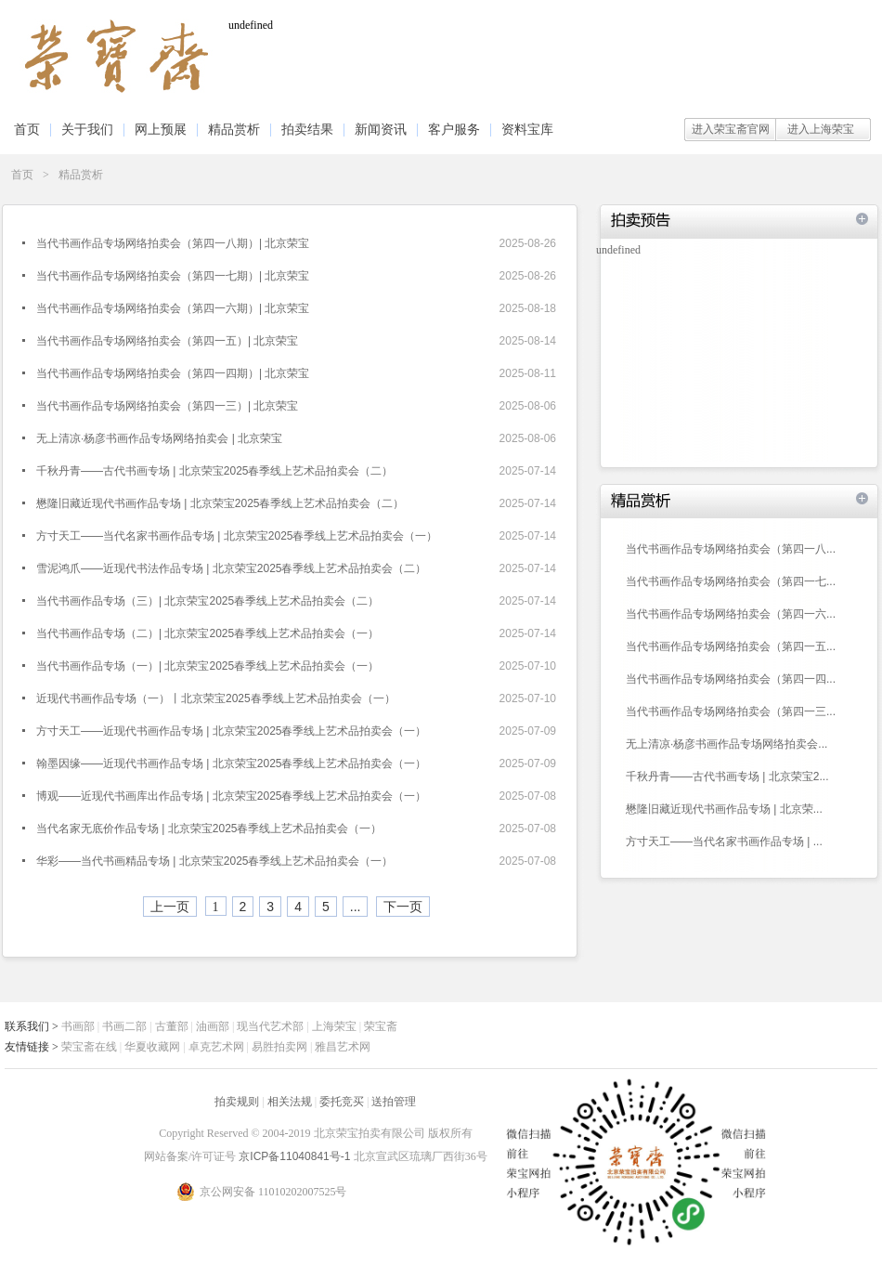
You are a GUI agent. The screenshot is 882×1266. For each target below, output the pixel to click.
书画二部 (124, 1026)
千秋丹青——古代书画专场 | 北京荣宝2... (727, 776)
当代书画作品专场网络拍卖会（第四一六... (731, 613)
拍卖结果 (307, 129)
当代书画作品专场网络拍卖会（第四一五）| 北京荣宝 (167, 340)
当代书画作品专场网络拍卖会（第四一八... (731, 548)
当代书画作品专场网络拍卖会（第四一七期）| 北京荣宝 (172, 275)
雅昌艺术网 (342, 1046)
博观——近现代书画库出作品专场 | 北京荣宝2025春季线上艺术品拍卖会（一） (231, 796)
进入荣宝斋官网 (731, 129)
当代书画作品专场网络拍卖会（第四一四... (731, 678)
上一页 (169, 906)
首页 (27, 129)
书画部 (78, 1026)
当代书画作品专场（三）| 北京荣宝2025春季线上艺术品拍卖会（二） (207, 600)
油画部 (212, 1026)
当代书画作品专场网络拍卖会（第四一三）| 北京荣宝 (167, 405)
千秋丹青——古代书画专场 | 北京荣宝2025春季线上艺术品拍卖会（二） (214, 470)
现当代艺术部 (270, 1026)
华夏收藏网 (152, 1046)
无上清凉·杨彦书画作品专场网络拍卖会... (726, 743)
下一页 (402, 906)
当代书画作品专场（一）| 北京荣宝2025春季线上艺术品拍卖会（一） (207, 665)
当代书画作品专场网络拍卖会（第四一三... (731, 711)
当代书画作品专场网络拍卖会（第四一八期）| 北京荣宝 (172, 243)
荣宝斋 (380, 1026)
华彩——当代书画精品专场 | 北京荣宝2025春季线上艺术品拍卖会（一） (214, 861)
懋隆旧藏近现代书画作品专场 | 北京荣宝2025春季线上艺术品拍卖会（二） (220, 503)
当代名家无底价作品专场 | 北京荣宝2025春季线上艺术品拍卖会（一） (209, 828)
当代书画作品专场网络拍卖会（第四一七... (731, 581)
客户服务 (454, 129)
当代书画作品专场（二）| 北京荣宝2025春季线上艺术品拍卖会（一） (207, 633)
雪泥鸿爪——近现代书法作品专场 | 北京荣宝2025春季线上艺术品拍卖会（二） (231, 568)
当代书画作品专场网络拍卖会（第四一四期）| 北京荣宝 (172, 373)
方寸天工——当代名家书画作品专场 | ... (724, 841)
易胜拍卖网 (279, 1046)
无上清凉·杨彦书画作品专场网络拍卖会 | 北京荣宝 (159, 438)
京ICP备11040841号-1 (296, 1156)
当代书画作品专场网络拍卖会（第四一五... (731, 646)
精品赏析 (234, 129)
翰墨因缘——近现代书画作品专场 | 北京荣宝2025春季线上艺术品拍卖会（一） (231, 763)
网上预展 (161, 129)
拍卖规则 (236, 1101)
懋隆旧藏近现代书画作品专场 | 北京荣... (724, 809)
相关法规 (289, 1101)
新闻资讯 (381, 129)
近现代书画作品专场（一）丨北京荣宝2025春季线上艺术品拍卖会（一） (216, 698)
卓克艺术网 (216, 1046)
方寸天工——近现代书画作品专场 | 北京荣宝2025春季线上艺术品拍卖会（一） (231, 730)
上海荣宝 (334, 1026)
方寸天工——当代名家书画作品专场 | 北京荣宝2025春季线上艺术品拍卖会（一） (236, 535)
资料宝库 (527, 129)
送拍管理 (393, 1101)
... (355, 906)
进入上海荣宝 (820, 129)
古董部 (171, 1026)
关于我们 (87, 129)
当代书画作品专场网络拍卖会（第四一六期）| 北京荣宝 (172, 308)
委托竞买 (341, 1101)
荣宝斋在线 (89, 1046)
